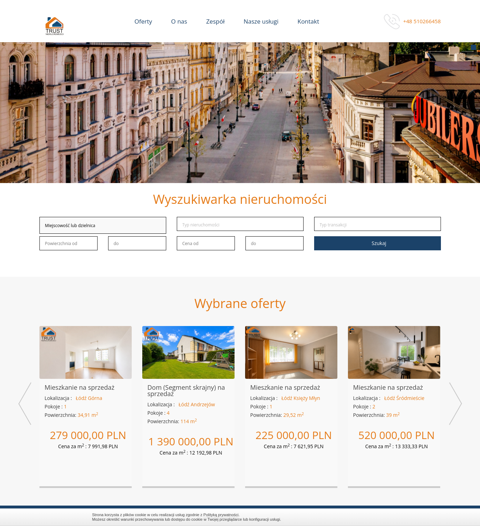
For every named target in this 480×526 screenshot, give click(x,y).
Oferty (143, 21)
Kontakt (308, 21)
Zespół (215, 21)
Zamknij (384, 517)
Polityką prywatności (221, 515)
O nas (179, 21)
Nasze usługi (261, 21)
